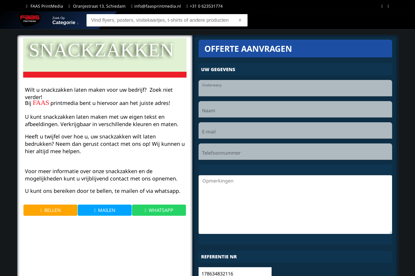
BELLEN (50, 210)
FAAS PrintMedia (46, 6)
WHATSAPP (159, 210)
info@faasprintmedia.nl (157, 6)
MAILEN (105, 210)
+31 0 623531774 (205, 6)
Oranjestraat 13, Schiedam (99, 6)
